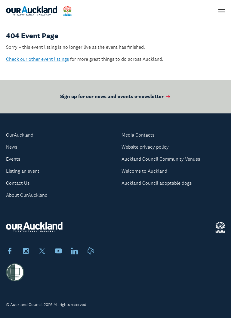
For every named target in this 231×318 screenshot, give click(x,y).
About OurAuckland (27, 195)
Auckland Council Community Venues (161, 159)
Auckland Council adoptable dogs (157, 183)
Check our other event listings (37, 59)
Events (13, 159)
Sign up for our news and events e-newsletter (115, 96)
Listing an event (22, 171)
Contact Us (17, 183)
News (11, 147)
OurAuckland (19, 135)
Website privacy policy (145, 147)
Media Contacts (138, 135)
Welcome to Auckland (144, 171)
